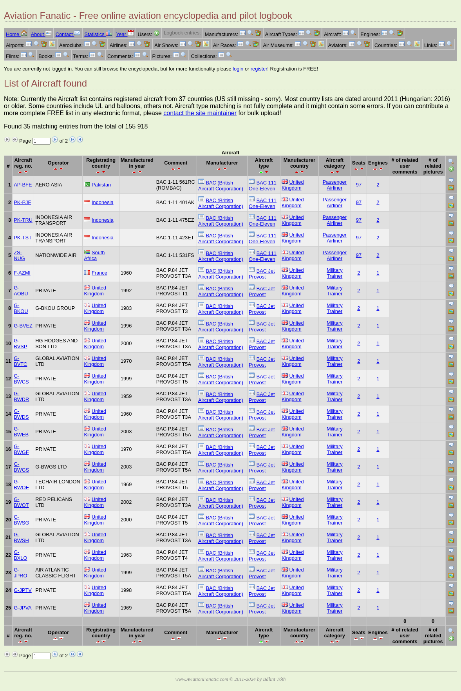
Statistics (98, 34)
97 (359, 185)
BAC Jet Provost (262, 274)
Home (16, 34)
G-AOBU (21, 291)
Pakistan (101, 185)
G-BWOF (21, 484)
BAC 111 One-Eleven (263, 186)
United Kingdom (293, 185)
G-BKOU (21, 308)
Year (125, 34)
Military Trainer (335, 273)
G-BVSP (20, 343)
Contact (68, 34)
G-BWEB (21, 432)
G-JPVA (22, 608)
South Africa (94, 255)
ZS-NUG (19, 255)
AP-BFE (23, 185)
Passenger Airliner (335, 185)
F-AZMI (22, 273)
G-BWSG (21, 520)
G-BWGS (21, 467)
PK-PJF (22, 202)
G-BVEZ (23, 326)
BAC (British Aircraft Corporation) (220, 186)
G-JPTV (23, 590)
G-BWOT (21, 502)
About (41, 34)
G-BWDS (21, 414)
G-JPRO (20, 573)
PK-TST (23, 238)
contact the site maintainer (200, 113)
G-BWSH (21, 537)
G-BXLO (20, 555)
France (99, 273)
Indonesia (103, 202)
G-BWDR (21, 396)
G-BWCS (21, 379)
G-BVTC (20, 361)
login (238, 69)
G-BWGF (21, 449)
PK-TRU (23, 220)
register (259, 69)
